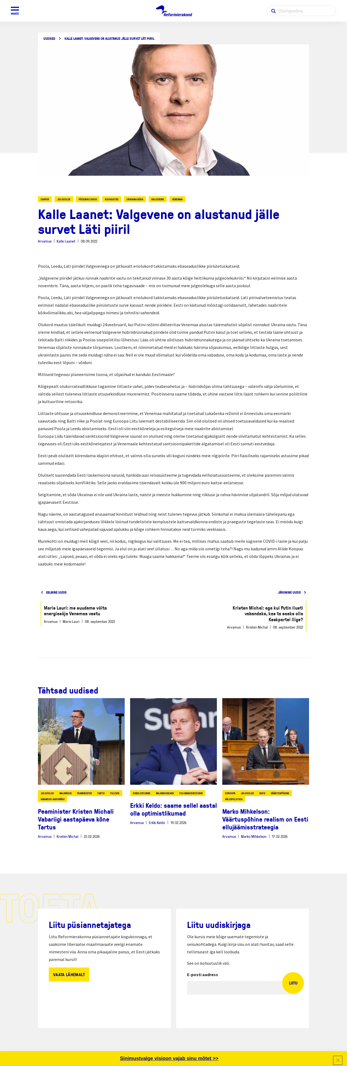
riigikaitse (111, 199)
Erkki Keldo (157, 822)
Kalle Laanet (66, 241)
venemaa (177, 199)
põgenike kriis (88, 199)
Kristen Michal (67, 836)
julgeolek (63, 199)
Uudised (49, 38)
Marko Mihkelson (253, 836)
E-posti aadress (202, 974)
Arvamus (45, 241)
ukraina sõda (135, 199)
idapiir (45, 199)
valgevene (157, 199)
